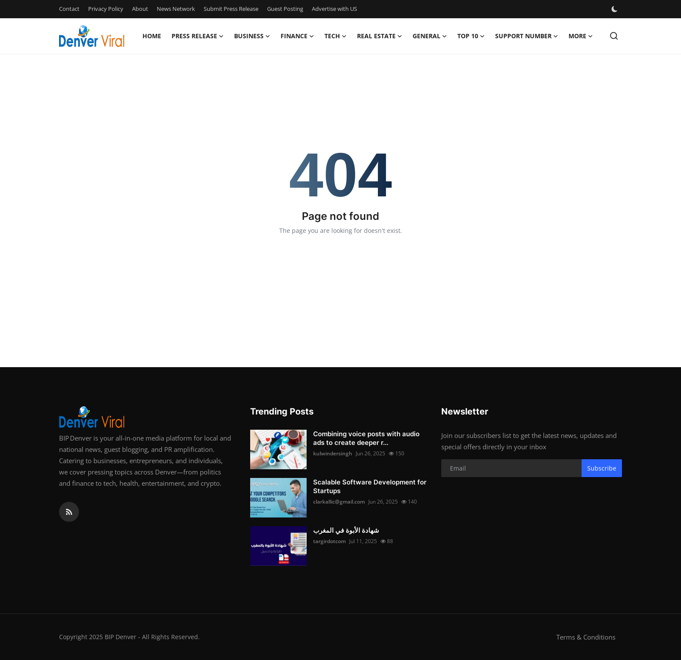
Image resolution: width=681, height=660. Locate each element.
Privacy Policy (105, 9)
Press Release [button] (198, 36)
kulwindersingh (332, 453)
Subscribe (601, 468)
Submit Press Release (231, 9)
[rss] (69, 512)
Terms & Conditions (585, 637)
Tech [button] (335, 36)
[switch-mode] (615, 9)
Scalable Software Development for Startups (369, 486)
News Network (176, 9)
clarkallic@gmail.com (339, 501)
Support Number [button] (526, 36)
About (140, 9)
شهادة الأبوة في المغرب (346, 530)
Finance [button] (297, 36)
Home (151, 36)
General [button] (430, 36)
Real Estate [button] (379, 36)
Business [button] (252, 36)
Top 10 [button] (471, 36)
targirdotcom (329, 541)
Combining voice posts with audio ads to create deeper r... (366, 438)
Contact (69, 9)
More (581, 36)
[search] (614, 36)
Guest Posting (285, 9)
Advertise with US (334, 9)
